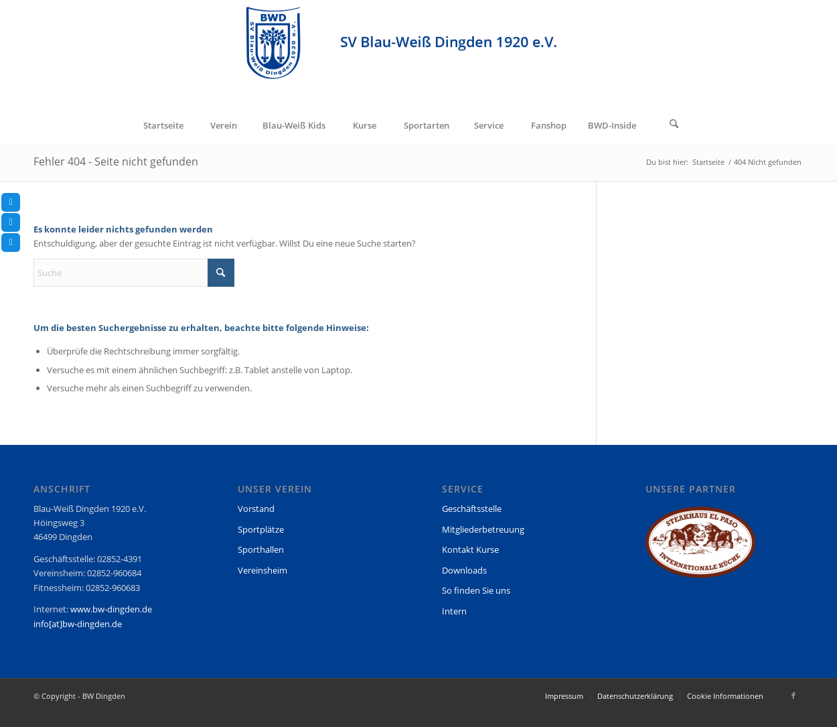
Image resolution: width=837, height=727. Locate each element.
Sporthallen (261, 549)
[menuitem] (163, 125)
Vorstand (256, 509)
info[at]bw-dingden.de (77, 624)
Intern (454, 611)
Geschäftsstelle (472, 509)
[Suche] (674, 125)
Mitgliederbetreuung (483, 529)
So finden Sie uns (476, 590)
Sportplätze (261, 529)
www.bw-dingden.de (111, 609)
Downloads (464, 570)
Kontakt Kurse (470, 549)
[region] (700, 548)
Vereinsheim (262, 570)
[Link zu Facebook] (793, 695)
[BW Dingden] (418, 54)
